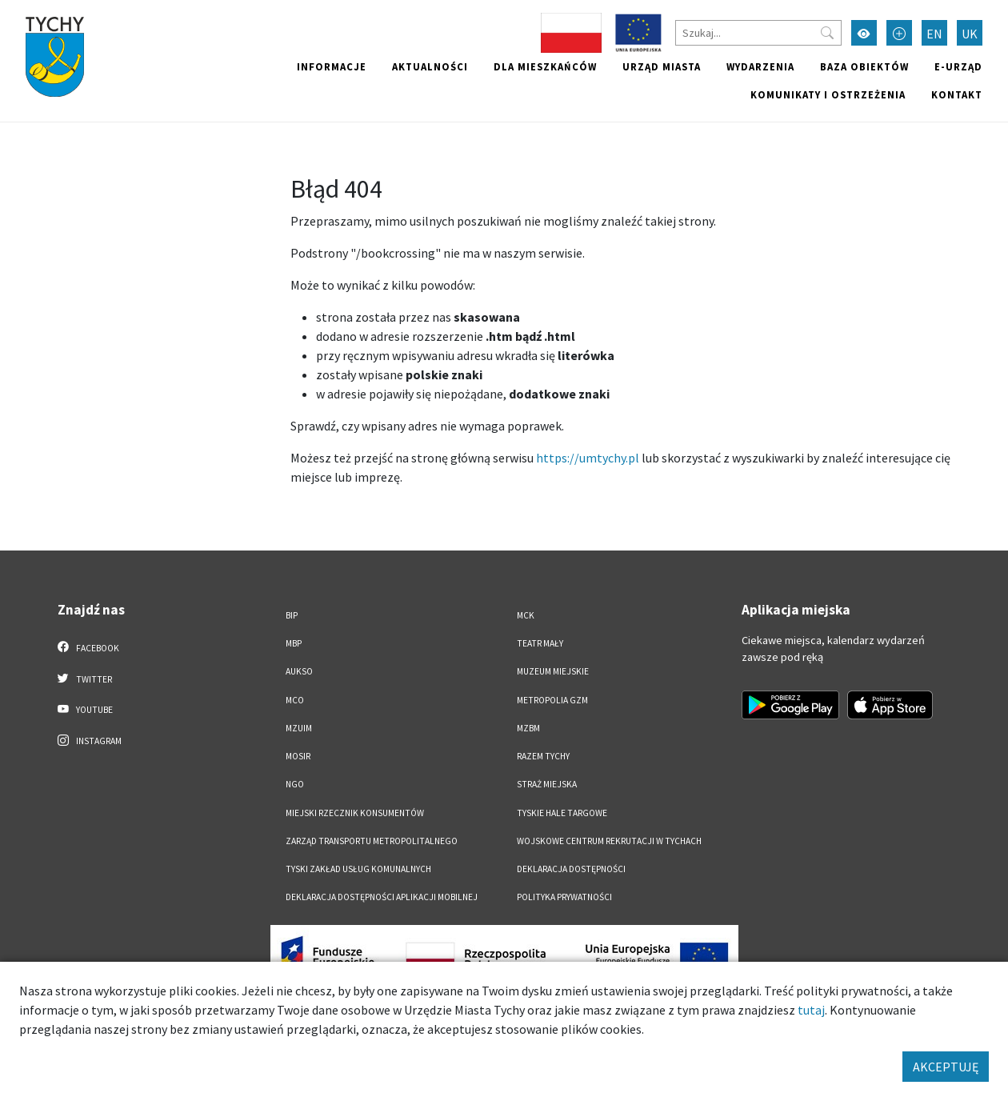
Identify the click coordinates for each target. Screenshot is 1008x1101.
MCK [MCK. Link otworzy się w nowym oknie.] (525, 615)
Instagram (90, 740)
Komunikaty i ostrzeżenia (828, 94)
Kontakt (956, 94)
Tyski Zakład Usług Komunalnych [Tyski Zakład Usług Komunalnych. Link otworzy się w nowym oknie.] (358, 869)
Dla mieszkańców (545, 66)
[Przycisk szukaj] (827, 33)
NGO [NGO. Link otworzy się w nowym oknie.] (295, 784)
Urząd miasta (661, 66)
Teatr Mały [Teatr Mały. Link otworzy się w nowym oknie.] (540, 643)
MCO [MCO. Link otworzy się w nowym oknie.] (295, 700)
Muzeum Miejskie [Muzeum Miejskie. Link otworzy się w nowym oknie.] (553, 671)
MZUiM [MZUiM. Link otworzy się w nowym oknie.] (299, 728)
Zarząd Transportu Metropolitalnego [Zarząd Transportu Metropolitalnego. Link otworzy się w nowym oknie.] (372, 841)
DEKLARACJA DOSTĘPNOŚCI (571, 869)
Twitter (85, 678)
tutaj (811, 1010)
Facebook (88, 647)
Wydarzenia (760, 66)
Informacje (331, 66)
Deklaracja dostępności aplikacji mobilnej (382, 897)
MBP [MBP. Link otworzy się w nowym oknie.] (294, 643)
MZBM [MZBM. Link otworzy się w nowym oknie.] (528, 728)
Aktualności (430, 66)
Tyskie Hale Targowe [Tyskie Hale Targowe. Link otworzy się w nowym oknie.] (562, 813)
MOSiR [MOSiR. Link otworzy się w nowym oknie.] (298, 756)
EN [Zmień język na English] (934, 34)
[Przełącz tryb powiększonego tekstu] (899, 33)
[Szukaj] (758, 33)
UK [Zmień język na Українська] (970, 34)
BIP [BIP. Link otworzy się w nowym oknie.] (292, 615)
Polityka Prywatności (564, 897)
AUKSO (299, 671)
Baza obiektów (864, 66)
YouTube (85, 709)
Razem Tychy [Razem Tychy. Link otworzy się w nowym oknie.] (543, 756)
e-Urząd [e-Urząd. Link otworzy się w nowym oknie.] (958, 66)
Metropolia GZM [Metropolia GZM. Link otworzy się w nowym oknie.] (552, 700)
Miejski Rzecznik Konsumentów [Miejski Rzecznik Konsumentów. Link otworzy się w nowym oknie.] (355, 813)
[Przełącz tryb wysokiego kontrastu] (864, 33)
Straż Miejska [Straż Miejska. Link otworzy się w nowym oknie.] (547, 784)
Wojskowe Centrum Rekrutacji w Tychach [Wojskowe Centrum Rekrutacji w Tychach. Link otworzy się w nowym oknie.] (609, 841)
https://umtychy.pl (587, 458)
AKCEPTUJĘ (945, 1067)
